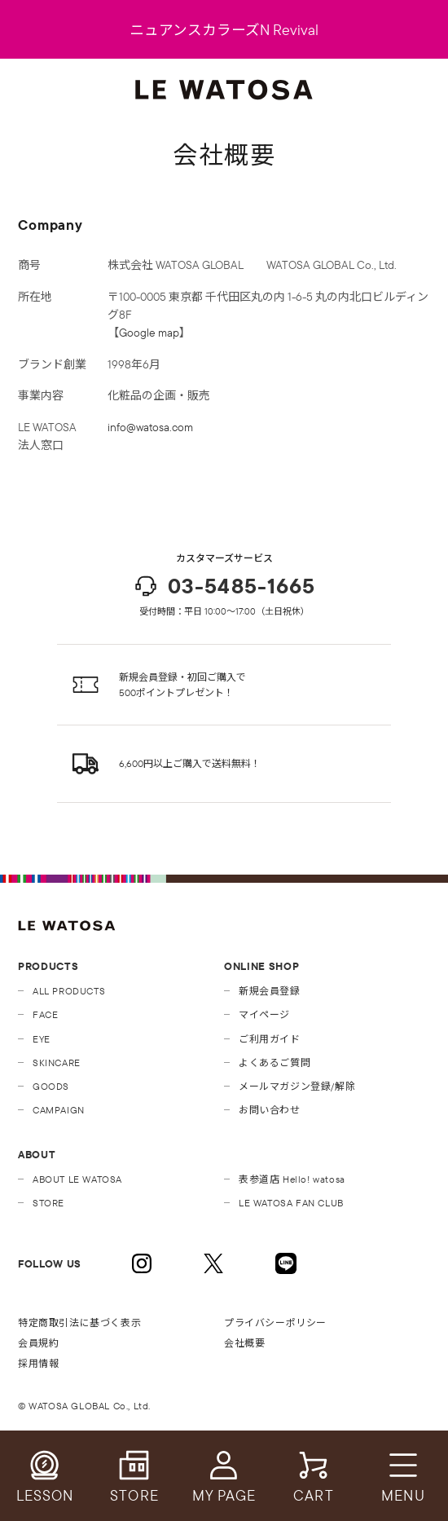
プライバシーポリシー (275, 1322)
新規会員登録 (270, 991)
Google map (149, 332)
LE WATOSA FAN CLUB (291, 1203)
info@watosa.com (150, 427)
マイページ (264, 1014)
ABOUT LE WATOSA (77, 1179)
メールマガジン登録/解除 (297, 1086)
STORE (48, 1203)
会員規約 (38, 1343)
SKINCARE (57, 1062)
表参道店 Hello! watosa (292, 1179)
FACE (45, 1014)
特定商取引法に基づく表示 (79, 1322)
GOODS (51, 1086)
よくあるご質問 (274, 1062)
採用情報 (38, 1363)
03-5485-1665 (224, 586)
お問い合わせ (270, 1110)
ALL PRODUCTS (69, 991)
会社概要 (244, 1343)
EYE (42, 1039)
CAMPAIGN (59, 1110)
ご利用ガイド (270, 1039)
